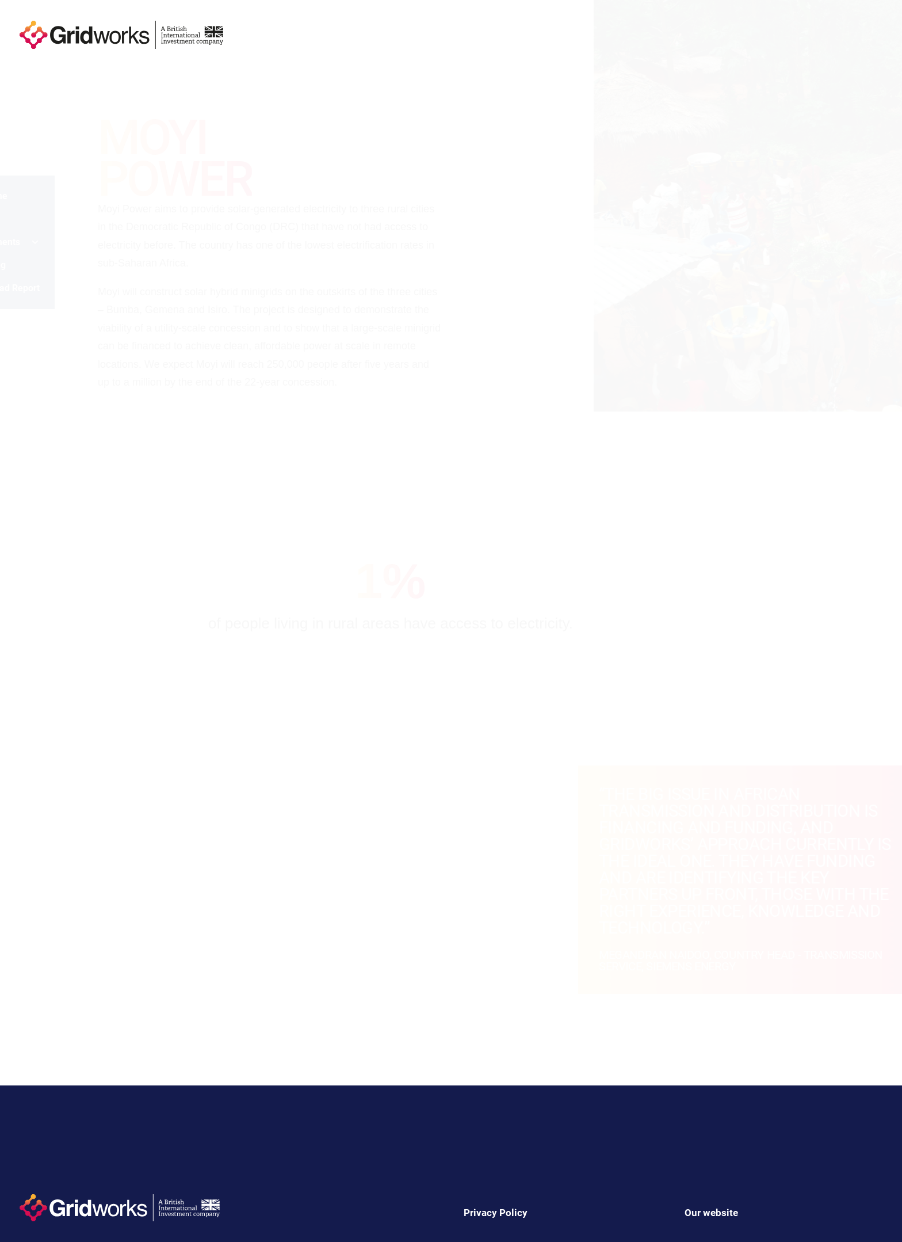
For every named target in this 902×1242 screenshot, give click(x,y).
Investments (59, 242)
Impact (38, 219)
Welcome (43, 196)
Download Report (59, 288)
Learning (42, 265)
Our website (711, 1212)
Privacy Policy (496, 1212)
